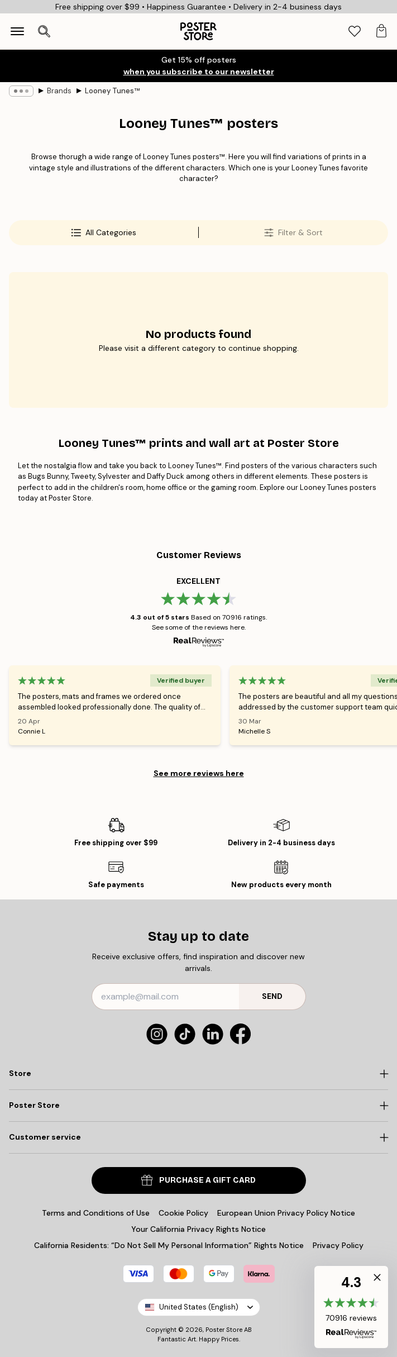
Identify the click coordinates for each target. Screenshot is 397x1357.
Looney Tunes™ (112, 91)
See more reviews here (199, 773)
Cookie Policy (183, 1213)
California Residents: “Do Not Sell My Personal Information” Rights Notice (169, 1245)
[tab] (354, 31)
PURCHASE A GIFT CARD (198, 1180)
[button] (351, 1307)
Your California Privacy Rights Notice (198, 1229)
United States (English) (199, 1307)
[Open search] (44, 31)
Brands (59, 91)
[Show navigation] (17, 31)
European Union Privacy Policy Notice (286, 1213)
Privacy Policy (338, 1245)
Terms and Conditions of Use (96, 1213)
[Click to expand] (198, 1073)
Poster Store (223, 1330)
